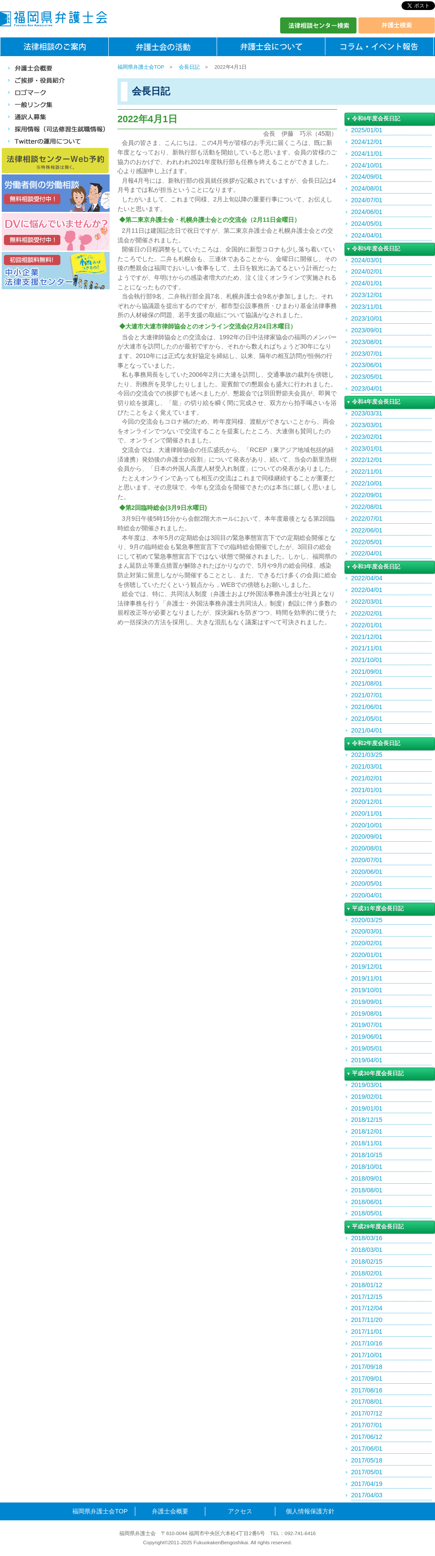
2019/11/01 (366, 978)
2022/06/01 (366, 530)
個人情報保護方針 (310, 1511)
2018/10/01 (366, 1166)
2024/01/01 (366, 283)
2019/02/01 (366, 1096)
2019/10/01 (366, 990)
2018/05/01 (366, 1213)
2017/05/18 (366, 1460)
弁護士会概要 (170, 1511)
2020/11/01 (366, 813)
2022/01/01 (366, 625)
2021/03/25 (366, 754)
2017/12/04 (366, 1308)
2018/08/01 (366, 1190)
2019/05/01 (366, 1048)
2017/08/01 (366, 1401)
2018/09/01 (366, 1178)
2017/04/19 (366, 1483)
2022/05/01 (366, 542)
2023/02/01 (366, 436)
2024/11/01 (366, 153)
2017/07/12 (366, 1413)
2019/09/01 (366, 1001)
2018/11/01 (366, 1143)
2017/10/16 (366, 1343)
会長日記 (189, 67)
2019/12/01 (366, 966)
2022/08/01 (366, 506)
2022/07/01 (366, 518)
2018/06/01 (366, 1201)
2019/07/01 (366, 1024)
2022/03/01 (366, 601)
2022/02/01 (366, 613)
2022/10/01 (366, 483)
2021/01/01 (366, 789)
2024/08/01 (366, 188)
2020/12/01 (366, 801)
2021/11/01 (366, 648)
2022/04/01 (366, 553)
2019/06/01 (366, 1036)
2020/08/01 (366, 848)
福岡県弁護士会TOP (140, 67)
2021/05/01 (366, 718)
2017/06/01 (366, 1448)
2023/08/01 (366, 341)
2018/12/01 (366, 1131)
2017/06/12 (366, 1436)
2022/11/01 (366, 471)
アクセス (240, 1511)
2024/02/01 (366, 271)
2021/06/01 (366, 706)
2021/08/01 (366, 683)
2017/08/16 (366, 1390)
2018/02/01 (366, 1273)
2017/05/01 (366, 1472)
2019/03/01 (366, 1084)
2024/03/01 (366, 260)
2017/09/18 (366, 1366)
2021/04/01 (366, 730)
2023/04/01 (366, 388)
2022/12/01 (366, 459)
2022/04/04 (366, 578)
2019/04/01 (366, 1060)
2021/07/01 (366, 695)
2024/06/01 (366, 211)
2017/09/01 (366, 1378)
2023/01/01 (366, 448)
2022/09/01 (366, 495)
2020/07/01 (366, 860)
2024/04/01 (366, 235)
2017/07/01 (366, 1425)
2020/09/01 (366, 836)
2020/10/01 (366, 825)
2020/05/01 (366, 883)
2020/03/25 (366, 920)
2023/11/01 (366, 306)
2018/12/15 (366, 1119)
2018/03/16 (366, 1238)
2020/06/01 (366, 871)
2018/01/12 (366, 1285)
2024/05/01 (366, 223)
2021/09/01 (366, 671)
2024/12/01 (366, 141)
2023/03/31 (366, 413)
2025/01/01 (366, 130)
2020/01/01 (366, 954)
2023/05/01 (366, 376)
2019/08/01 (366, 1013)
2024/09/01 (366, 176)
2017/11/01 (366, 1331)
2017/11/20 (366, 1319)
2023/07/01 (366, 353)
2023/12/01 (366, 294)
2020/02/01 (366, 943)
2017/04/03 (366, 1495)
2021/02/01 (366, 778)
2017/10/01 (366, 1355)
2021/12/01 (366, 636)
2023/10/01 (366, 318)
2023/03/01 (366, 425)
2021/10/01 (366, 659)
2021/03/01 (366, 766)
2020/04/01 (366, 895)
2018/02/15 (366, 1261)
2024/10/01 (366, 165)
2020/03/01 (366, 931)
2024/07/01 (366, 200)
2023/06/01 (366, 364)
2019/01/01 (366, 1108)
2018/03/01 (366, 1249)
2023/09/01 (366, 330)
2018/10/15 (366, 1154)
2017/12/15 (366, 1296)
